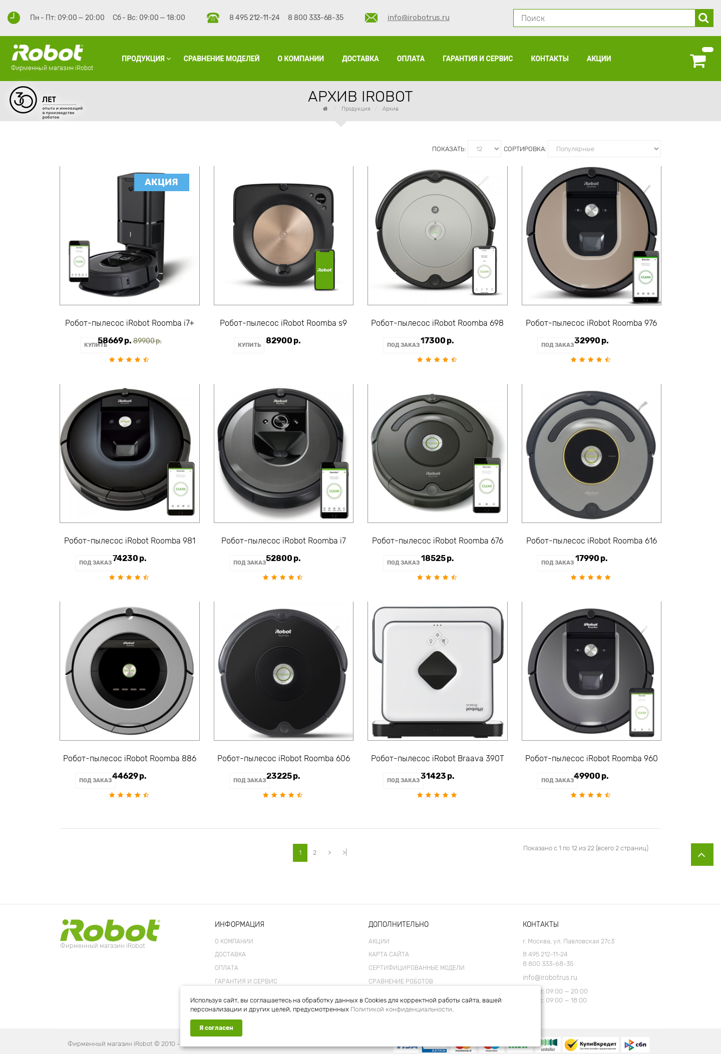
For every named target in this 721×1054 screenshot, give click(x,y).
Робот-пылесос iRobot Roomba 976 (591, 323)
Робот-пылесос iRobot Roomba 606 (283, 755)
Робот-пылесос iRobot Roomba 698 (437, 323)
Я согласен (216, 1027)
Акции (379, 935)
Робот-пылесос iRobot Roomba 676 (437, 539)
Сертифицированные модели (417, 962)
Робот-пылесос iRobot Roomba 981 (129, 539)
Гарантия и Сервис (246, 975)
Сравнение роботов (401, 975)
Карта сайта (389, 949)
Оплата (226, 962)
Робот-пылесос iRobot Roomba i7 (283, 539)
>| (344, 847)
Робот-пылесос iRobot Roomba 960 (591, 755)
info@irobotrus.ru (419, 17)
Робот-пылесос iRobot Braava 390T (437, 755)
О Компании (234, 935)
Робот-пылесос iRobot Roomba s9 (283, 323)
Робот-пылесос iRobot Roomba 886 (129, 755)
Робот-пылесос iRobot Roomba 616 (591, 539)
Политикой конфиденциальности (401, 1009)
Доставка (230, 949)
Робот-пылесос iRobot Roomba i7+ (129, 323)
